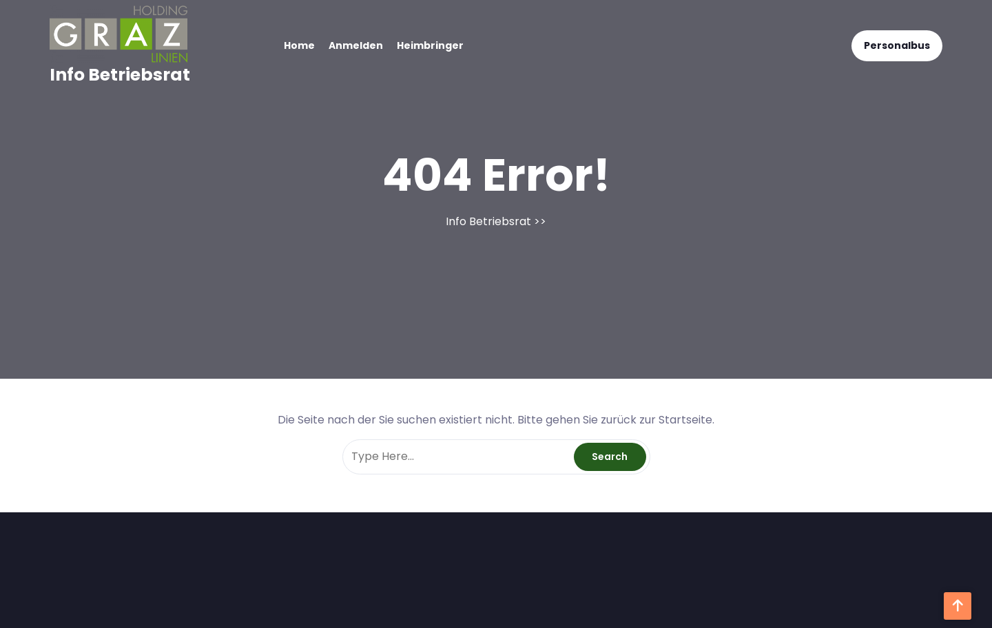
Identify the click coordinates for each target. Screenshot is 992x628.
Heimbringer (430, 45)
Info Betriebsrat (120, 75)
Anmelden (356, 45)
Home (299, 45)
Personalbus (897, 45)
